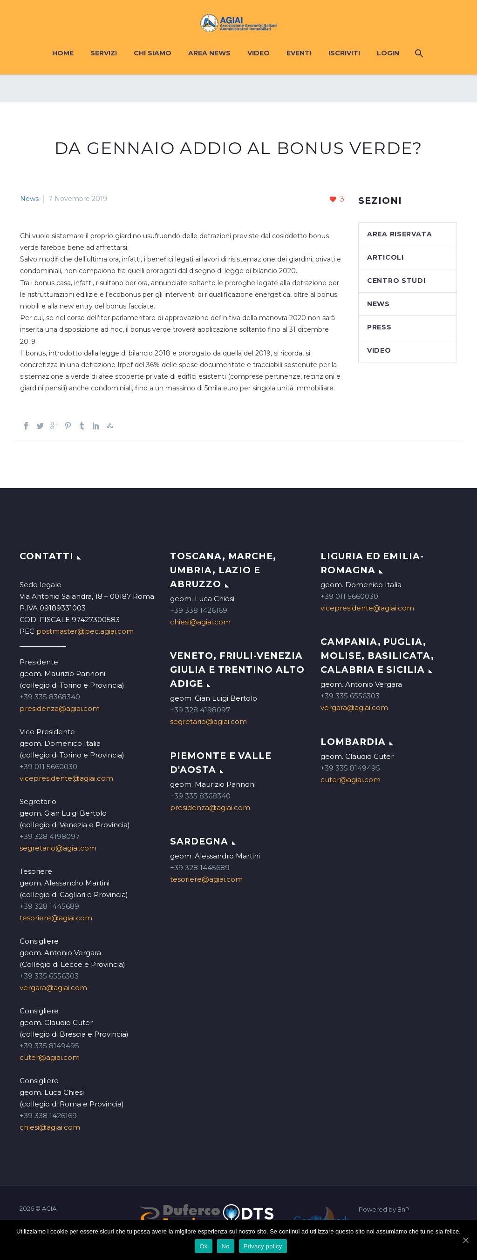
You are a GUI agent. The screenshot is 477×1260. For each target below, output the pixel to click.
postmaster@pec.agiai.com (85, 631)
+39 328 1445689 (49, 906)
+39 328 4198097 (50, 836)
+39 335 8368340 (50, 696)
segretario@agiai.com (58, 848)
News (29, 198)
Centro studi (396, 280)
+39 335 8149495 (49, 1045)
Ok (203, 1246)
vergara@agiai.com (53, 987)
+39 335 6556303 (49, 976)
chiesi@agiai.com (50, 1127)
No (226, 1246)
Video (258, 53)
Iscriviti (344, 53)
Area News (209, 53)
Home (63, 53)
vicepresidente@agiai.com (66, 778)
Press (379, 327)
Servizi (103, 53)
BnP (403, 1209)
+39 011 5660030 (48, 766)
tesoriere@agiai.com (56, 917)
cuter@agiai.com (50, 1057)
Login (388, 53)
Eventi (299, 53)
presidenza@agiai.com (60, 708)
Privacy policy (263, 1246)
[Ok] (465, 1240)
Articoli (385, 257)
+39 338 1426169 (48, 1115)
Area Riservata (399, 234)
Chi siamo (152, 53)
